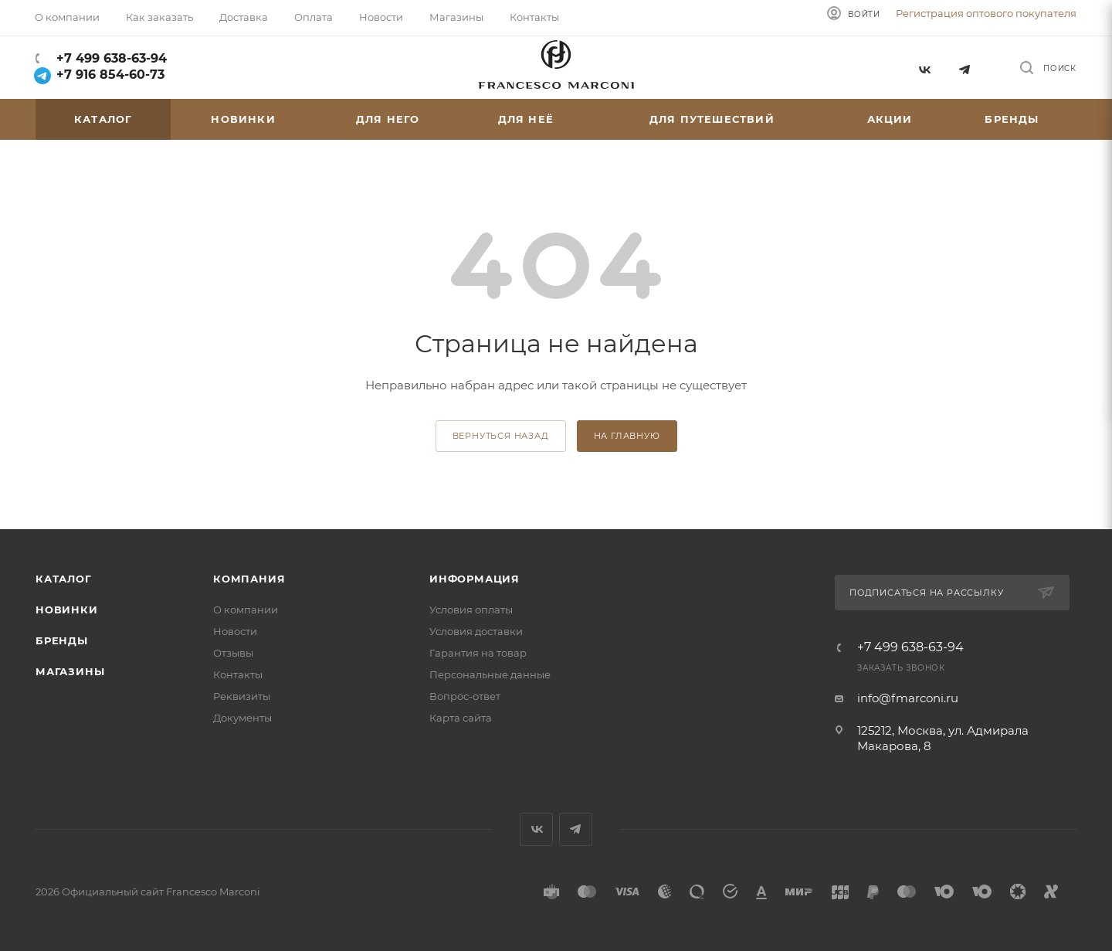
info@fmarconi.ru (907, 698)
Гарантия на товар (478, 653)
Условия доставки (476, 631)
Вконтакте (924, 67)
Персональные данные (490, 674)
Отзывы (233, 653)
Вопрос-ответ (464, 696)
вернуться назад (501, 435)
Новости (235, 631)
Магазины (70, 671)
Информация (474, 578)
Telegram (964, 67)
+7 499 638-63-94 (110, 58)
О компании (245, 609)
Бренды (62, 640)
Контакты (238, 674)
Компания (249, 578)
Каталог (64, 578)
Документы (242, 718)
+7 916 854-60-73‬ (100, 74)
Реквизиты (241, 696)
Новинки (67, 609)
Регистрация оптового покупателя (986, 13)
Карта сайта (460, 718)
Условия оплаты (471, 609)
